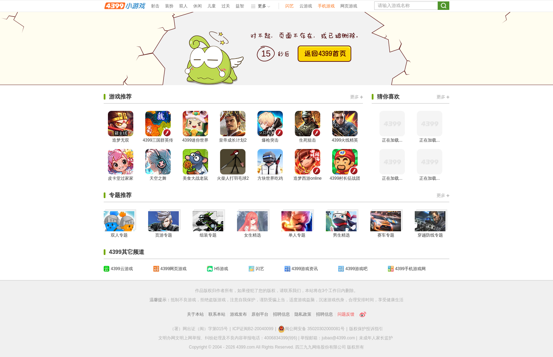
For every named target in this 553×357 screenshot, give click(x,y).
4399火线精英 (345, 127)
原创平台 (259, 314)
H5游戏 (221, 268)
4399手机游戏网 (410, 268)
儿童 (211, 6)
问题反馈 (346, 314)
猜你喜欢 (388, 97)
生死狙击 (307, 127)
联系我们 (292, 290)
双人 (183, 6)
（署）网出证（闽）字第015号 (199, 328)
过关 (225, 6)
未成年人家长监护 (376, 337)
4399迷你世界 (195, 127)
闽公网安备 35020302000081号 (311, 328)
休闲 (197, 6)
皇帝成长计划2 (233, 127)
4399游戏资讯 (305, 268)
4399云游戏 (122, 268)
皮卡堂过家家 (120, 165)
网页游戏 (348, 6)
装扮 (169, 6)
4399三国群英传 (158, 127)
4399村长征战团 (345, 165)
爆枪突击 (270, 127)
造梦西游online (307, 165)
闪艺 (289, 6)
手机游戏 (326, 6)
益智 (240, 6)
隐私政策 (302, 314)
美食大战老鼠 (195, 165)
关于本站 (195, 314)
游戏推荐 (120, 97)
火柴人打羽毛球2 (233, 165)
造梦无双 (120, 127)
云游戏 (305, 6)
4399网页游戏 (173, 268)
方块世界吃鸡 (270, 165)
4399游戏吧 (356, 268)
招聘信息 (281, 314)
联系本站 (216, 314)
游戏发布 (238, 314)
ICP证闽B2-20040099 (252, 328)
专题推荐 (120, 195)
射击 (155, 6)
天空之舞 (158, 165)
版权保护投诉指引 (366, 328)
